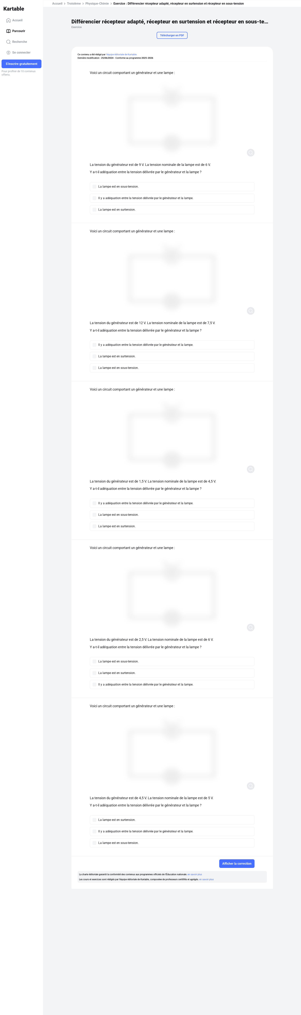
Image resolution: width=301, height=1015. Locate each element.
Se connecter (18, 52)
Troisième (74, 3)
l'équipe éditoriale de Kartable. (121, 54)
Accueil (14, 20)
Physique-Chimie (97, 3)
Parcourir (15, 31)
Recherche (16, 42)
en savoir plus (195, 874)
